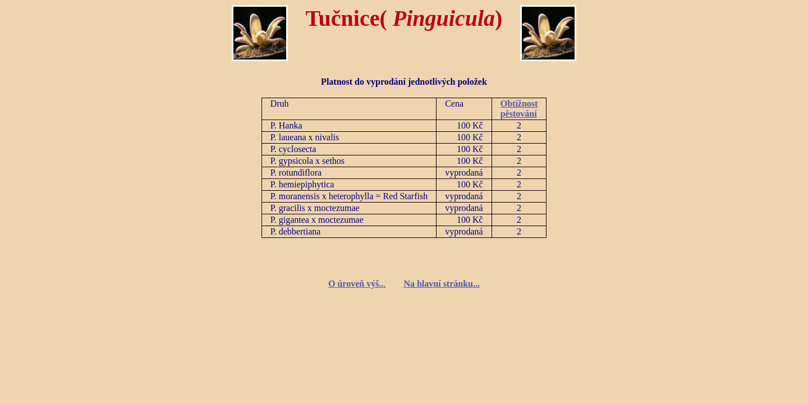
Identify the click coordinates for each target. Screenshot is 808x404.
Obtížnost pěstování (519, 108)
